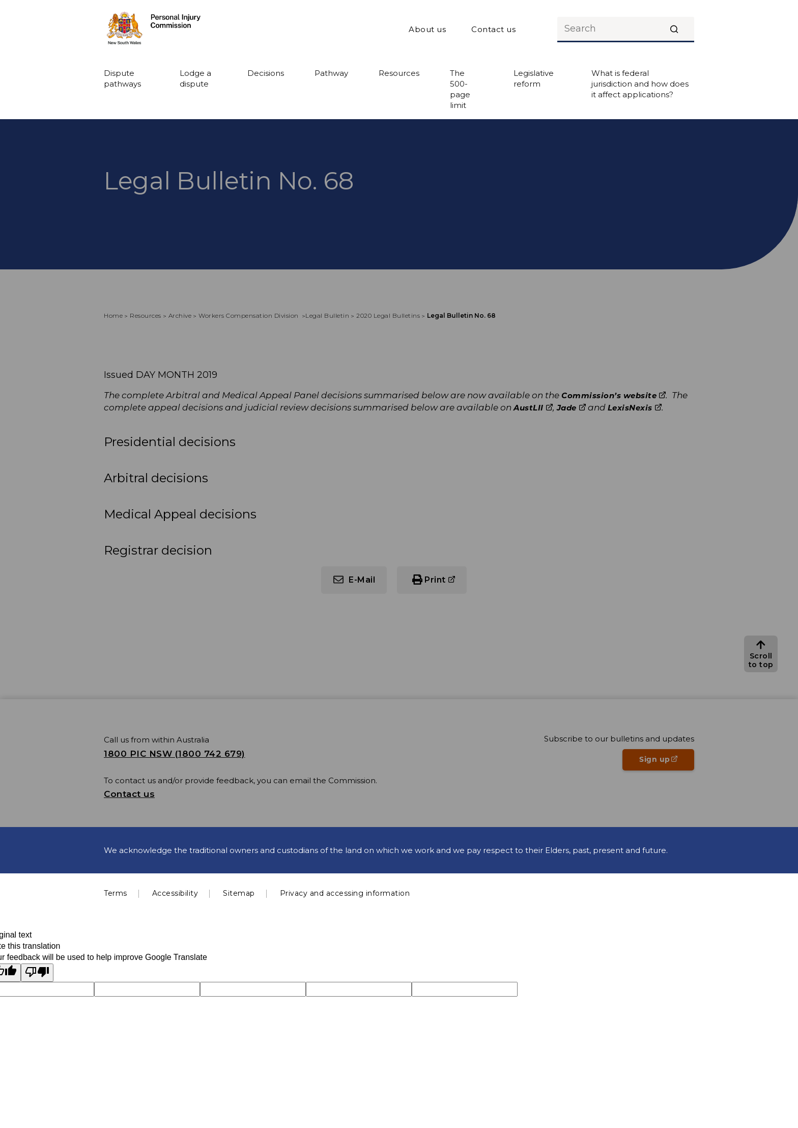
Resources (399, 73)
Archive (180, 315)
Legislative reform (534, 78)
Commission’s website (613, 395)
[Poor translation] (37, 973)
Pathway (331, 73)
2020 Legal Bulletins (388, 315)
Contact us (493, 29)
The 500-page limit (460, 89)
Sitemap (239, 893)
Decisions (265, 73)
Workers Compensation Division (249, 315)
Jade (571, 407)
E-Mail (362, 580)
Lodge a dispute (195, 78)
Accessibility (175, 893)
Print (445, 584)
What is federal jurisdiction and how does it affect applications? (640, 83)
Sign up (666, 762)
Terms (115, 893)
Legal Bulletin (327, 315)
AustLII (533, 407)
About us (427, 29)
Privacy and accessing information (345, 893)
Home (113, 315)
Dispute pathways (122, 78)
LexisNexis (635, 407)
